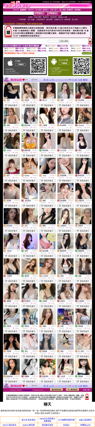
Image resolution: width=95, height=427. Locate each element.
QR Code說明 (87, 53)
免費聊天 (53, 100)
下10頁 (80, 80)
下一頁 (74, 80)
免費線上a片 (85, 425)
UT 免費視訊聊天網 (66, 420)
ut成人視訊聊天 (85, 420)
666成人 (66, 425)
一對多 (36, 200)
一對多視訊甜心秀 (27, 390)
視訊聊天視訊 (47, 425)
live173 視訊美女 (10, 425)
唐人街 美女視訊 (28, 420)
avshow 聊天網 (29, 425)
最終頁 (85, 80)
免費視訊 (17, 100)
